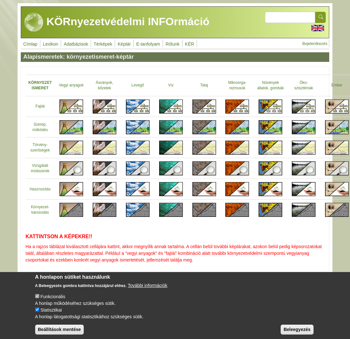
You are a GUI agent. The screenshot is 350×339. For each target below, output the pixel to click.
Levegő (137, 85)
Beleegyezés (297, 329)
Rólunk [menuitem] (173, 44)
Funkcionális (52, 296)
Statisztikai (51, 310)
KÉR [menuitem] (189, 44)
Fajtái (40, 106)
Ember (337, 85)
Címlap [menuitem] (30, 44)
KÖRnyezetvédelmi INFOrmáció (117, 22)
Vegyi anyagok (71, 85)
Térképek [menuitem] (103, 44)
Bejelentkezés (314, 43)
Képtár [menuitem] (124, 44)
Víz (171, 85)
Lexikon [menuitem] (50, 44)
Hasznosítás (40, 189)
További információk (147, 285)
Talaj (204, 85)
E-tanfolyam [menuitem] (148, 44)
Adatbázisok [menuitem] (76, 44)
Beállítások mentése (59, 329)
